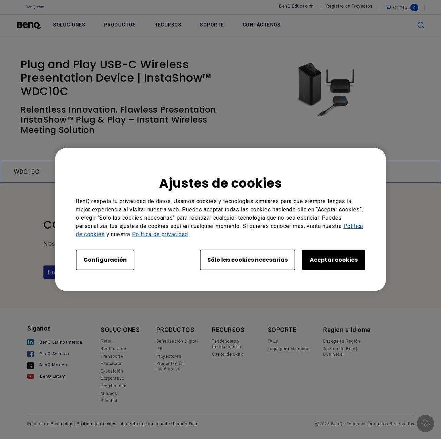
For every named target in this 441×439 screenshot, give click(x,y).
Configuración (105, 260)
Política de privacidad (160, 234)
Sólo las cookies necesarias (247, 260)
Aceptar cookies (334, 260)
